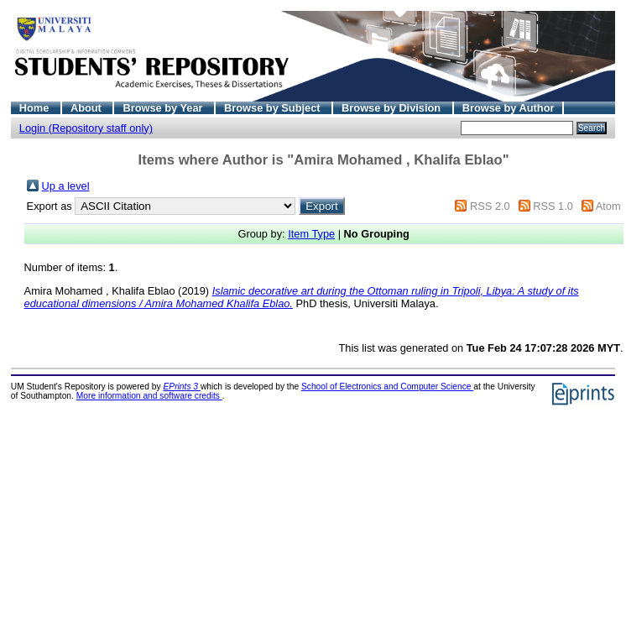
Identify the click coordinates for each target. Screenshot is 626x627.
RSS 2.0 (490, 206)
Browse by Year (164, 108)
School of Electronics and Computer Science (387, 386)
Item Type (311, 233)
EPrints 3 (182, 386)
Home (35, 108)
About (87, 108)
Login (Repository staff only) (86, 128)
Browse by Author (508, 108)
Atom (608, 206)
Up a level (66, 186)
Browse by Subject (273, 108)
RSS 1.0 (553, 206)
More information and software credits (149, 395)
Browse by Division (393, 108)
